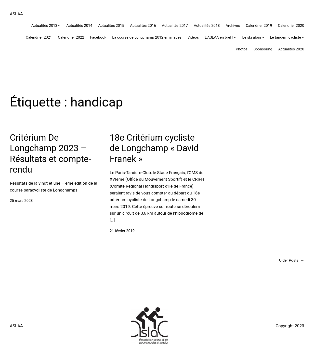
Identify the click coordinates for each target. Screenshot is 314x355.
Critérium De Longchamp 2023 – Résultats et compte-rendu (50, 154)
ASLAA (16, 13)
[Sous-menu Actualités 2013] (59, 25)
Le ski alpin (251, 37)
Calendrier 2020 (291, 25)
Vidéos (193, 37)
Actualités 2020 (291, 49)
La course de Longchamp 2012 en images (147, 37)
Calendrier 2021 (39, 37)
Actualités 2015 (111, 25)
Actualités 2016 (143, 25)
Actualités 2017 (175, 25)
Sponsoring (262, 49)
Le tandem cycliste (285, 37)
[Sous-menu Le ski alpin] (263, 37)
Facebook (98, 37)
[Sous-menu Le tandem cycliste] (303, 37)
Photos (242, 49)
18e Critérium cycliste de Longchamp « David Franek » (154, 148)
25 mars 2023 (21, 200)
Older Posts (291, 260)
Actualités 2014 (79, 25)
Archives (233, 25)
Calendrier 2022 (71, 37)
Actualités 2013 (44, 25)
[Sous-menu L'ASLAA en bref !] (235, 37)
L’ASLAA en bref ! (219, 37)
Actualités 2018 (207, 25)
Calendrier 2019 (259, 25)
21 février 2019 (122, 231)
